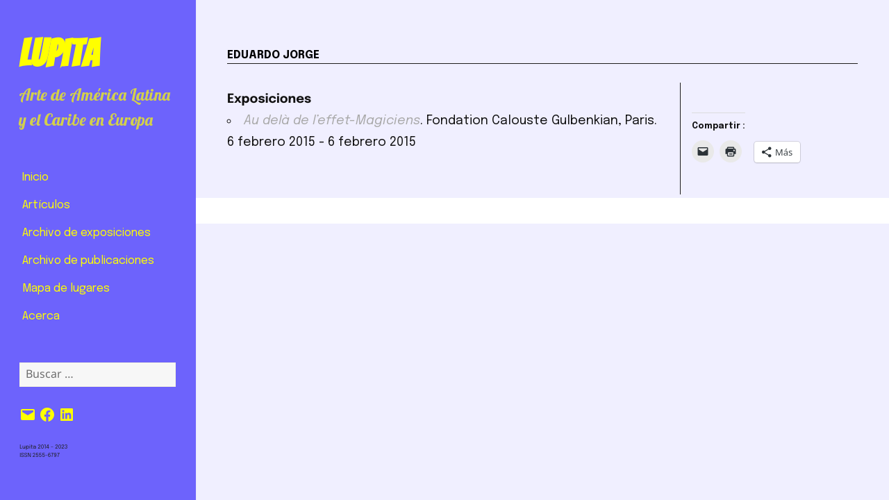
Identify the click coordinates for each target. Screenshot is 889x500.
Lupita (59, 53)
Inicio (35, 177)
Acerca (41, 316)
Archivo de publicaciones (88, 261)
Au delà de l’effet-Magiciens (332, 121)
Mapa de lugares (66, 288)
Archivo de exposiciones (86, 233)
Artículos (46, 205)
